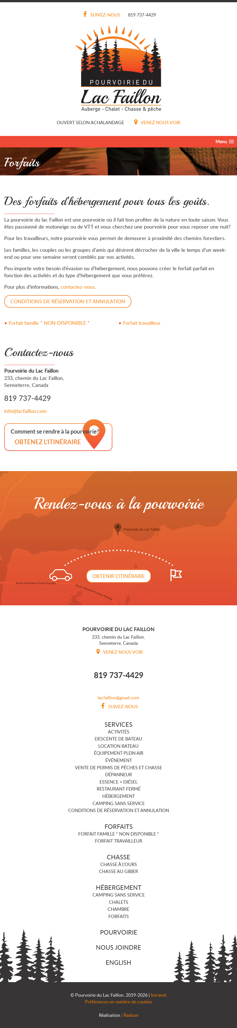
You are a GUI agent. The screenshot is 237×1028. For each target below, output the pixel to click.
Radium (131, 1015)
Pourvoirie (118, 932)
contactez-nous (78, 286)
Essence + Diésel (118, 782)
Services (118, 724)
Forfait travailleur (142, 322)
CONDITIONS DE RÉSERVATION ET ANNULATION (67, 301)
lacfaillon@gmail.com (118, 698)
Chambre (118, 909)
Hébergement (118, 796)
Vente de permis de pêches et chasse (118, 767)
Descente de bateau (118, 739)
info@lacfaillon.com (25, 411)
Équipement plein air (118, 753)
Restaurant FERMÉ (119, 789)
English (118, 962)
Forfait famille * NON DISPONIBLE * (49, 322)
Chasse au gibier (118, 871)
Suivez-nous (100, 15)
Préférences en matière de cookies (118, 1002)
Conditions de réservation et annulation (118, 810)
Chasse (118, 857)
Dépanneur (118, 774)
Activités (118, 732)
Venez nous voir (156, 122)
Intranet (159, 995)
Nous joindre (118, 947)
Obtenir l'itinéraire (119, 576)
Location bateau (118, 746)
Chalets (118, 902)
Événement (118, 760)
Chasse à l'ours (118, 864)
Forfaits (119, 826)
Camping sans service (119, 803)
